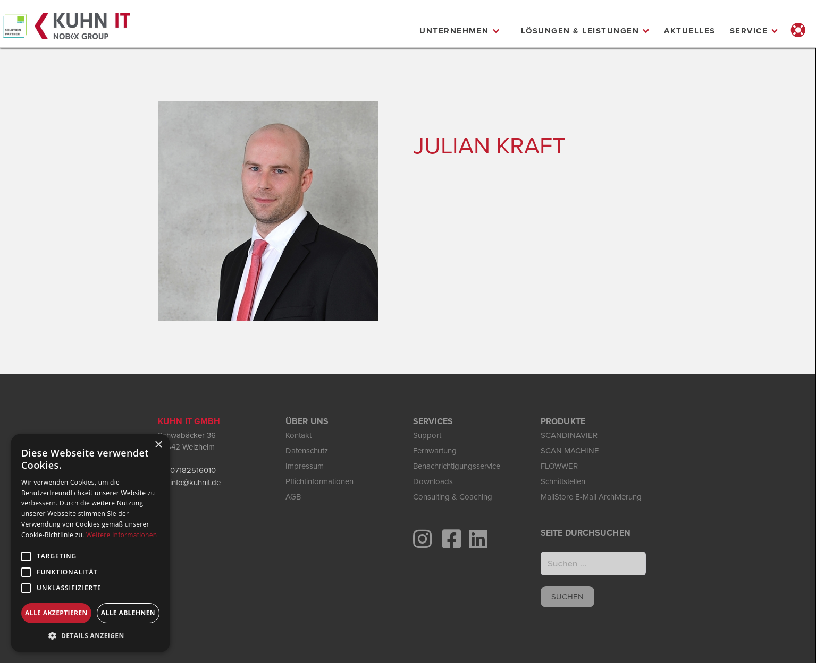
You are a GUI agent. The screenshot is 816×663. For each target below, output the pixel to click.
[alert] (90, 543)
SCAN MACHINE (570, 451)
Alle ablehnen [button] (128, 612)
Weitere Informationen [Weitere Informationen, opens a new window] (121, 534)
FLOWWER (559, 466)
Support (427, 435)
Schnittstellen (563, 481)
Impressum (304, 466)
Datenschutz (306, 451)
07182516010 (193, 470)
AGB (293, 497)
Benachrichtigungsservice (456, 466)
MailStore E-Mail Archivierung (591, 497)
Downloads (433, 481)
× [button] (158, 445)
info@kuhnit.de (195, 482)
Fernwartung (435, 451)
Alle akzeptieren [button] (56, 612)
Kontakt (298, 435)
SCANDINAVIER (569, 435)
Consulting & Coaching (452, 497)
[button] (459, 30)
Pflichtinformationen (319, 481)
